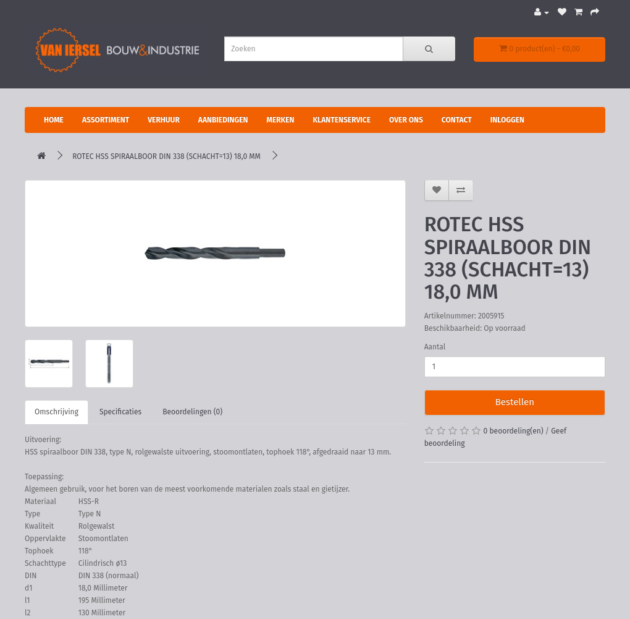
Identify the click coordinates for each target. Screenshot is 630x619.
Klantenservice (342, 120)
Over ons (406, 120)
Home (54, 120)
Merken (280, 120)
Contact (457, 120)
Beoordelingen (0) (192, 412)
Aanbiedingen (223, 120)
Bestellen (514, 402)
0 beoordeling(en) (514, 431)
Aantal (435, 347)
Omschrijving (56, 412)
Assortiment (105, 120)
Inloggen (507, 120)
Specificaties (120, 412)
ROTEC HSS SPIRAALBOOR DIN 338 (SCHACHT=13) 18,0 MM (166, 156)
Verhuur (164, 120)
